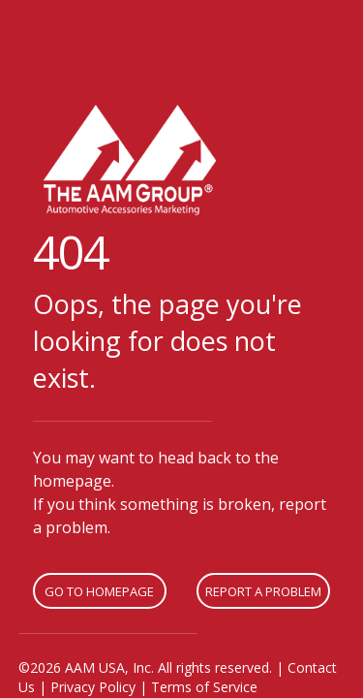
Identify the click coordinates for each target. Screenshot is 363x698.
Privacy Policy (93, 687)
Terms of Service (204, 687)
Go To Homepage (99, 591)
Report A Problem (263, 591)
